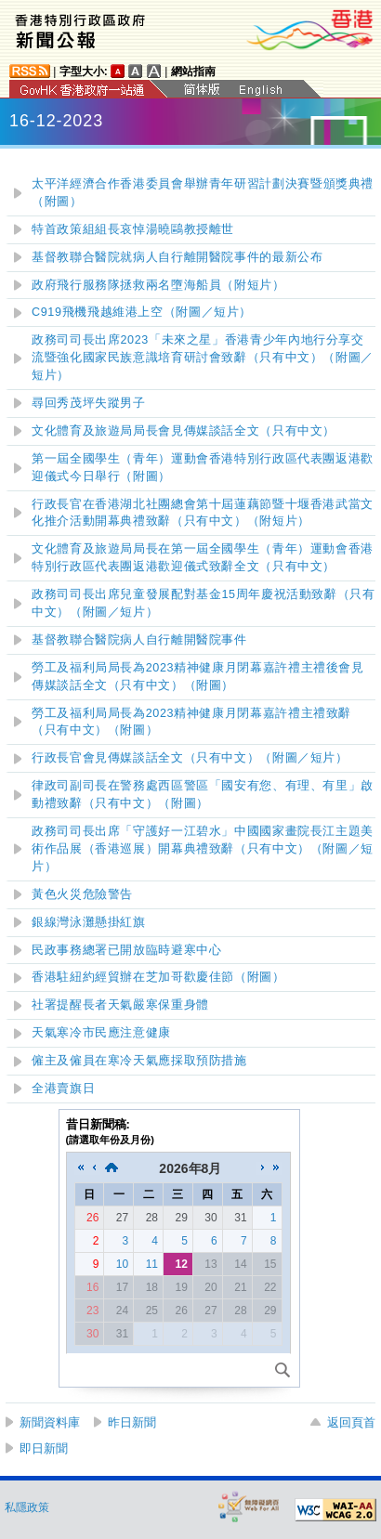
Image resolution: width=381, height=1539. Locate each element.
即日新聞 (44, 1448)
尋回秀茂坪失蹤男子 (89, 403)
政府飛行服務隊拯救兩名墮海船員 (158, 285)
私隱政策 (27, 1507)
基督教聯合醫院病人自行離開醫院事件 (139, 639)
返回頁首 (351, 1422)
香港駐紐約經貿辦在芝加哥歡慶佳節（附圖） (158, 977)
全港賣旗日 (63, 1088)
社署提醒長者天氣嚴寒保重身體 (120, 1004)
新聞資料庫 (50, 1422)
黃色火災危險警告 (82, 894)
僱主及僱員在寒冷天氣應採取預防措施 (139, 1060)
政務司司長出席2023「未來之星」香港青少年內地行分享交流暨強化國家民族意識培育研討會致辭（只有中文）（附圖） (203, 357)
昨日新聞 (132, 1422)
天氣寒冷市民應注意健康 (101, 1032)
